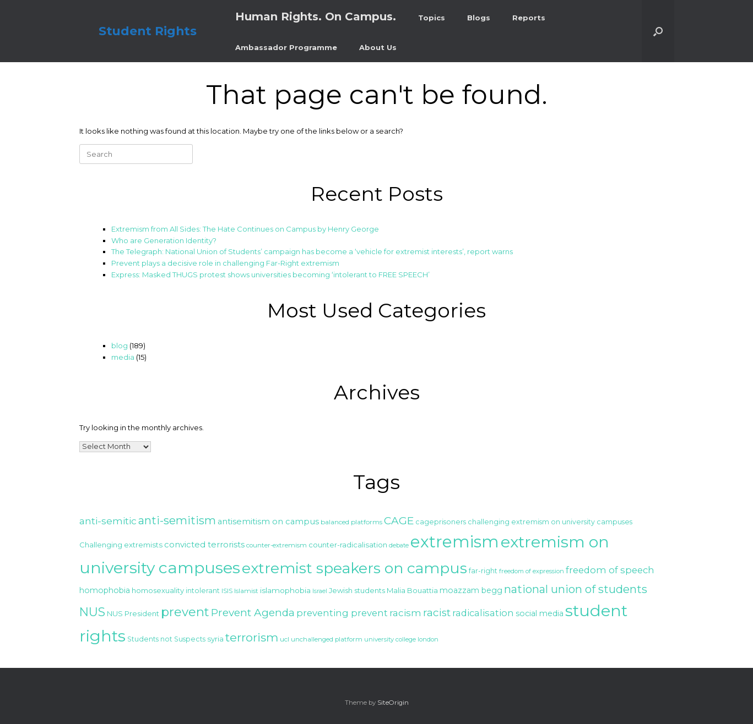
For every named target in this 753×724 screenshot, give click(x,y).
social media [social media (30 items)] (540, 613)
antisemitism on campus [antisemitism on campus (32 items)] (268, 521)
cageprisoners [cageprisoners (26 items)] (440, 522)
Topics (431, 17)
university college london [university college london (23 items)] (401, 639)
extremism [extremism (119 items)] (454, 541)
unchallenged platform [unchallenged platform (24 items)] (326, 639)
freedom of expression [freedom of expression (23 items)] (531, 571)
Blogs (478, 17)
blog (119, 345)
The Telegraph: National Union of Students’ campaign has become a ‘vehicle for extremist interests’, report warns (312, 251)
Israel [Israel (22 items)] (319, 591)
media (122, 357)
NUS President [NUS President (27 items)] (133, 613)
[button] (658, 31)
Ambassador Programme (286, 47)
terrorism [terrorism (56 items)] (251, 637)
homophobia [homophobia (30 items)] (104, 590)
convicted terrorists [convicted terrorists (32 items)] (204, 545)
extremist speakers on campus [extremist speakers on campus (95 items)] (354, 568)
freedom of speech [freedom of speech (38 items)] (610, 569)
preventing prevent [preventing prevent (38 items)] (342, 612)
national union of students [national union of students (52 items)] (575, 589)
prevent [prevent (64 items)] (185, 611)
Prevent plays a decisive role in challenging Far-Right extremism (225, 263)
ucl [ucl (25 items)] (284, 639)
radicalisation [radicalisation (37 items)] (483, 612)
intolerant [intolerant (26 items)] (203, 590)
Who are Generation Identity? (163, 240)
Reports (528, 17)
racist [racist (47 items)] (437, 612)
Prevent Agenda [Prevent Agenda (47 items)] (253, 612)
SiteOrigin (393, 702)
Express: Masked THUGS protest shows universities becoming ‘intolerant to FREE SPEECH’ (270, 274)
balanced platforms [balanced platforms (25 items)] (351, 522)
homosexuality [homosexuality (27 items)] (158, 590)
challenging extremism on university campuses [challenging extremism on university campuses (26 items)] (550, 522)
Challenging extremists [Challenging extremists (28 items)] (120, 544)
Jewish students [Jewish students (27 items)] (357, 590)
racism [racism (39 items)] (405, 612)
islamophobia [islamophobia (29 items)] (285, 590)
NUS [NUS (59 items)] (92, 612)
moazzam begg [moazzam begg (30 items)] (471, 590)
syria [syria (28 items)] (215, 638)
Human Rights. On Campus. (315, 16)
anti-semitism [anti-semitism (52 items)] (177, 520)
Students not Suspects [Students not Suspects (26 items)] (166, 639)
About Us (378, 47)
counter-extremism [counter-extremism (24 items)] (276, 545)
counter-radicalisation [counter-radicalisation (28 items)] (347, 544)
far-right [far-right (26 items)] (483, 571)
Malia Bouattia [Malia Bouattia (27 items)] (412, 590)
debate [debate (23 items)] (399, 545)
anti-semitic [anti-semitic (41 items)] (108, 520)
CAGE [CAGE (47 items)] (399, 520)
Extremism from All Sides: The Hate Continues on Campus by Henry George (245, 228)
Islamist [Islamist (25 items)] (246, 590)
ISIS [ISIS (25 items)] (226, 590)
